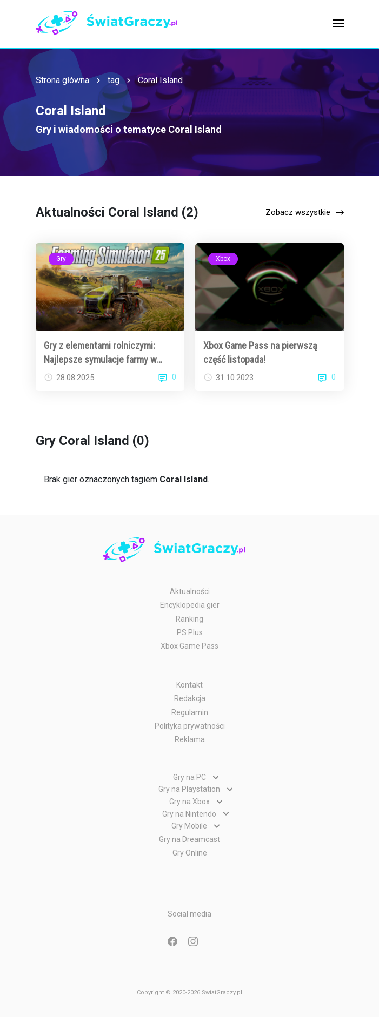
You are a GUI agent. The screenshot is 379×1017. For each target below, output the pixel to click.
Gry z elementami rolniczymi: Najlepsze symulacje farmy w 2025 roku (100, 353)
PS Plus (190, 632)
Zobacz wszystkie (297, 212)
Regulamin (189, 712)
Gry (61, 258)
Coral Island (160, 80)
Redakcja (189, 698)
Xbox (223, 258)
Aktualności (190, 591)
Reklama (190, 739)
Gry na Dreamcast (189, 839)
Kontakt (189, 685)
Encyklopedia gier (190, 605)
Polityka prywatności (190, 726)
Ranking (189, 619)
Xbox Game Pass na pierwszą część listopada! (260, 352)
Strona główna (62, 80)
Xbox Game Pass (189, 646)
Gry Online (189, 852)
